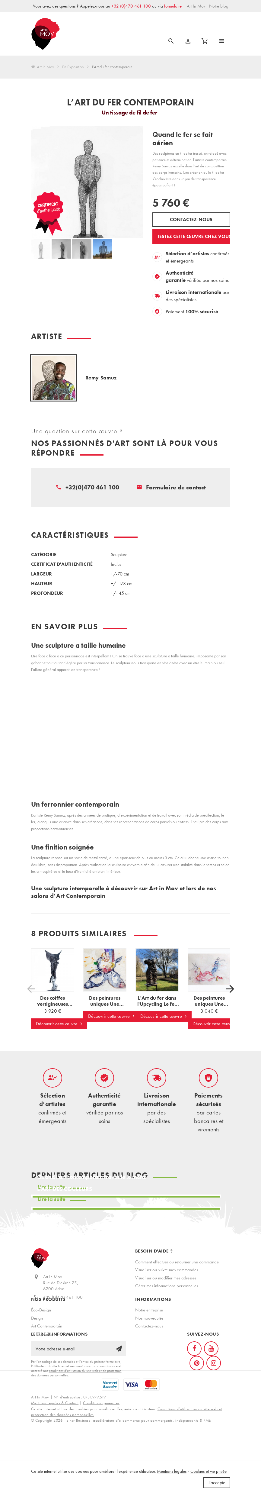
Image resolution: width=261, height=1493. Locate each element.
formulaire (173, 6)
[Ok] (119, 1385)
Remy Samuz (101, 378)
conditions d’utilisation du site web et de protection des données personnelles (76, 1409)
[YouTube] (211, 1385)
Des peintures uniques (105, 1007)
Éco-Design (41, 1327)
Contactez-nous (191, 219)
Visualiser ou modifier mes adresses (165, 1278)
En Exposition (73, 67)
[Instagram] (213, 1399)
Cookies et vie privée (208, 1471)
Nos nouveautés (149, 1335)
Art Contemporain (46, 1343)
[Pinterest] (196, 1399)
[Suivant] (230, 988)
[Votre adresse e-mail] (78, 1385)
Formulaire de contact (176, 487)
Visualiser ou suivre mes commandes (166, 1270)
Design (37, 1335)
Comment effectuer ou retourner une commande (177, 1262)
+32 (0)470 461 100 (131, 6)
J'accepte (216, 1482)
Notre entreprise (149, 1327)
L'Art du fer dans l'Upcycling (158, 1004)
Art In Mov (42, 67)
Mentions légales (171, 1471)
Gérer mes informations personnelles (166, 1286)
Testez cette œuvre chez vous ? (193, 236)
